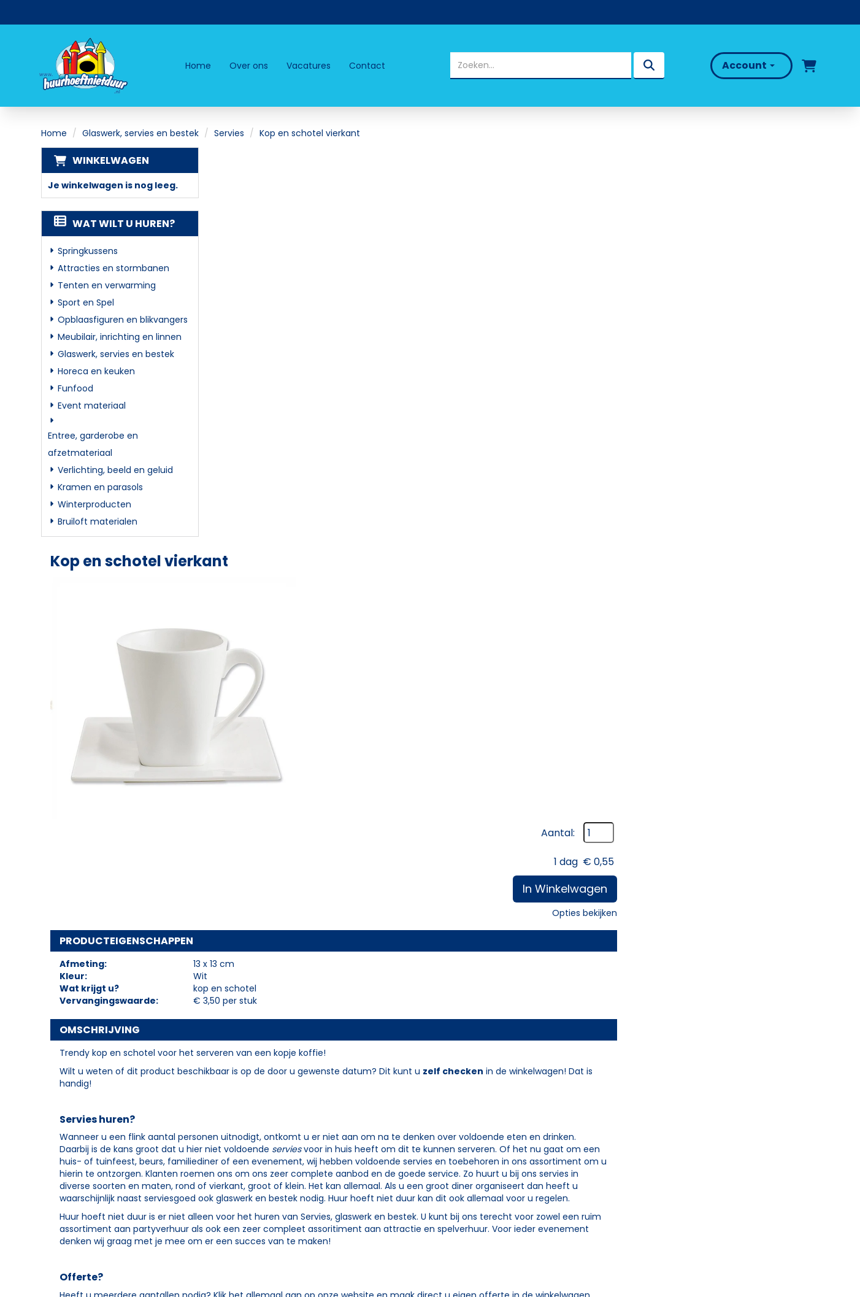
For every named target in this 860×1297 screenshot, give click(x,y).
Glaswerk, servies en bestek (140, 133)
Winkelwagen (110, 160)
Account (748, 65)
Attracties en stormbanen (113, 268)
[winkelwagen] (809, 65)
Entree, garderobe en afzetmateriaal (93, 444)
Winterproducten (94, 504)
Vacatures (308, 66)
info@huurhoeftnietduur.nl (112, 1156)
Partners (266, 1116)
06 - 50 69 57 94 (91, 1140)
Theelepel (420, 914)
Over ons (248, 66)
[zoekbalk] (540, 65)
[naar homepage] (82, 65)
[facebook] (63, 1190)
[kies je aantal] (794, 935)
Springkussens (88, 251)
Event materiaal (92, 405)
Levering (459, 1098)
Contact (367, 66)
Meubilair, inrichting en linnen (120, 337)
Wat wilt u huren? (114, 224)
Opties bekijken (777, 266)
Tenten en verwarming (107, 285)
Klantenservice (475, 1133)
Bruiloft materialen (97, 521)
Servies (229, 133)
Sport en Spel (86, 302)
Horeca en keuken (96, 371)
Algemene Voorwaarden (498, 1169)
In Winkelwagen (757, 241)
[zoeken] (649, 65)
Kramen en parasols (100, 487)
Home (198, 66)
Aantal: (750, 186)
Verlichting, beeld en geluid (115, 470)
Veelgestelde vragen (489, 1116)
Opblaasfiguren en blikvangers (123, 320)
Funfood (75, 388)
